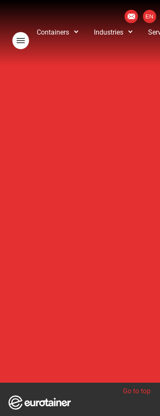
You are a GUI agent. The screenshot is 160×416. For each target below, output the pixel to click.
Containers (53, 32)
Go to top (137, 379)
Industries (108, 32)
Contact (131, 16)
